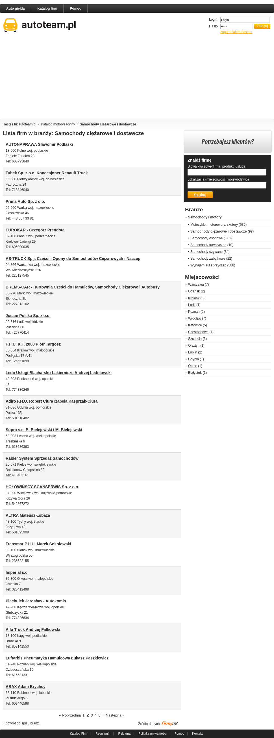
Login (213, 19)
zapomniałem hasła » (236, 32)
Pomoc (75, 8)
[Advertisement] (108, 77)
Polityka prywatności (152, 733)
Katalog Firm (78, 733)
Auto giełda (15, 8)
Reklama (124, 733)
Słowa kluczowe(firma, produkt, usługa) (217, 166)
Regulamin (102, 733)
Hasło (213, 26)
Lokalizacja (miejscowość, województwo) (218, 179)
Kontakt (197, 733)
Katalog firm (47, 8)
